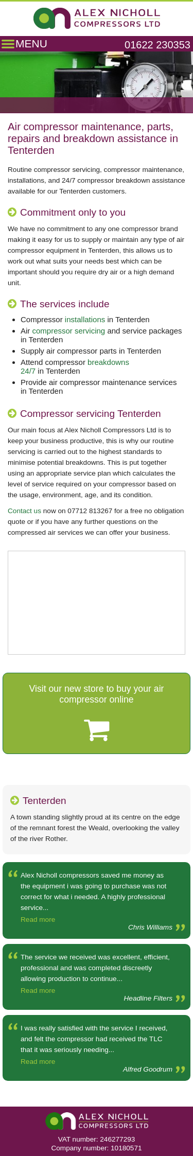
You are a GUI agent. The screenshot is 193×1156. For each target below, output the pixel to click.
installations (85, 319)
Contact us (24, 511)
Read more (38, 919)
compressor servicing (69, 330)
